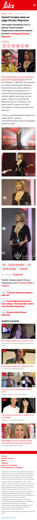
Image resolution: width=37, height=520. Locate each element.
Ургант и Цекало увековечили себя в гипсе (16, 390)
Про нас (4, 456)
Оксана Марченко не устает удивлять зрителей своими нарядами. (17, 78)
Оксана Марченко (16, 265)
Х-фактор (23, 269)
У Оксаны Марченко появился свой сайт (17, 293)
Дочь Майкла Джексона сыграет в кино (17, 340)
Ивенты (4, 461)
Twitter (29, 283)
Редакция (4, 463)
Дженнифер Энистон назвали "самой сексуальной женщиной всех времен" (16, 441)
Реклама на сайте (7, 458)
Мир (10, 13)
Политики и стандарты (9, 465)
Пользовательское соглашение (12, 467)
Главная (4, 13)
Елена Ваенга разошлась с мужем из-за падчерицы (17, 416)
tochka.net (18, 274)
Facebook (22, 283)
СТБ (28, 265)
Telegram (5, 285)
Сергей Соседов (9, 269)
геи (4, 265)
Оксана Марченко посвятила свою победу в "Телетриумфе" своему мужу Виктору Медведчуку (17, 304)
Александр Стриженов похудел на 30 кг (17, 366)
